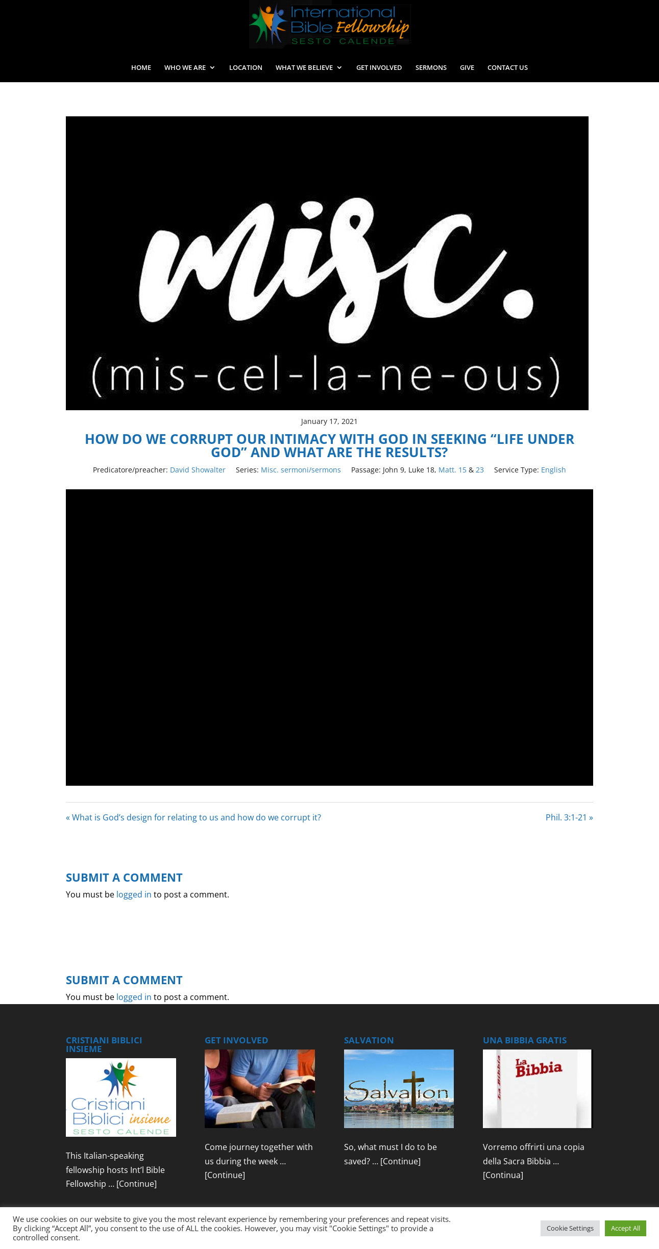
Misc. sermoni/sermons (301, 469)
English (553, 469)
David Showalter (198, 469)
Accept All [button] (625, 1228)
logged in (134, 894)
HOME (141, 68)
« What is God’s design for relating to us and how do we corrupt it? (193, 817)
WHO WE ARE (185, 68)
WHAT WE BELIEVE (304, 68)
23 (480, 469)
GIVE (467, 68)
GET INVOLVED (379, 68)
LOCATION (245, 68)
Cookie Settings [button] (570, 1228)
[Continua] (503, 1175)
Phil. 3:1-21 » (569, 817)
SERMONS (431, 68)
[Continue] (136, 1183)
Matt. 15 (452, 469)
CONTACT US (507, 68)
